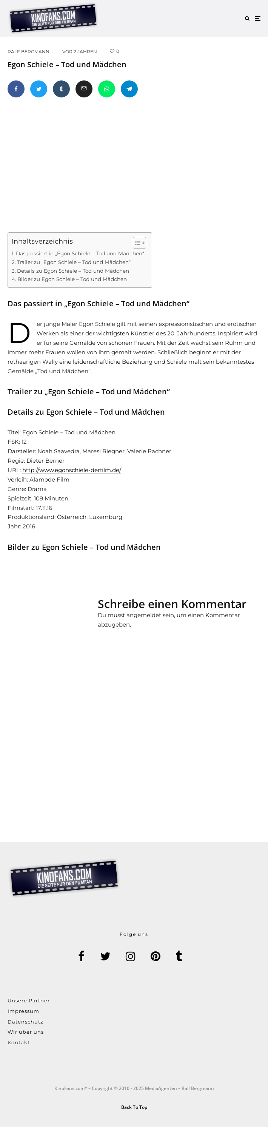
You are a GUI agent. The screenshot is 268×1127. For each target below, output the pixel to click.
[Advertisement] (64, 627)
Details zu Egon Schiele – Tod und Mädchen (73, 271)
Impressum (23, 1011)
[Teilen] (16, 88)
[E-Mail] (83, 88)
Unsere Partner (29, 1000)
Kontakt (19, 1042)
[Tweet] (38, 88)
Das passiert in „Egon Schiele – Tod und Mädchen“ (80, 253)
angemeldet (143, 615)
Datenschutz (25, 1022)
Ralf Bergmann (28, 51)
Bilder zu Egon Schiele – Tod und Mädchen (72, 279)
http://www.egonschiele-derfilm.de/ (71, 470)
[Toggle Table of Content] (135, 242)
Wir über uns (26, 1032)
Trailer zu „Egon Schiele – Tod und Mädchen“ (74, 262)
